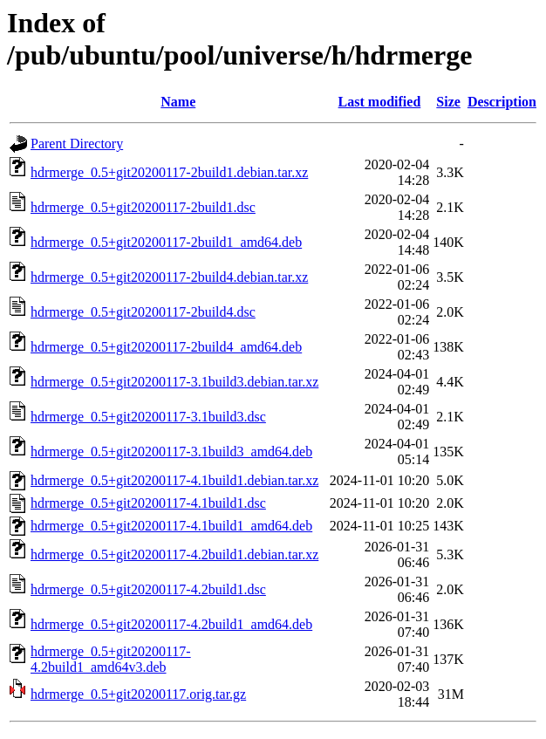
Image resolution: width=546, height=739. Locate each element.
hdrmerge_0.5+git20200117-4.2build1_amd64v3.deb (111, 659)
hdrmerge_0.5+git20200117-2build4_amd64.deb (166, 346)
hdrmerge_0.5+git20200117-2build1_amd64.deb (166, 242)
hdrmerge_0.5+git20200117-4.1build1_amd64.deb (171, 525)
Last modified (379, 101)
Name (177, 101)
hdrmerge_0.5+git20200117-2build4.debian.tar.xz (169, 277)
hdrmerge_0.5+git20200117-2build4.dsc (143, 311)
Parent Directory (77, 143)
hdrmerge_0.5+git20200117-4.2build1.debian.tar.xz (174, 554)
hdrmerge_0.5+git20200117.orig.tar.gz (138, 694)
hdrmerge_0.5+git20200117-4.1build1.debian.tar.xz (174, 480)
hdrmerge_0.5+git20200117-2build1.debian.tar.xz (169, 172)
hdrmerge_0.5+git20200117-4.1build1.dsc (148, 503)
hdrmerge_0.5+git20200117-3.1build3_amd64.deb (171, 451)
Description (502, 101)
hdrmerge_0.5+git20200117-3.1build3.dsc (148, 416)
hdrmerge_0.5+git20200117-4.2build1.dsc (148, 589)
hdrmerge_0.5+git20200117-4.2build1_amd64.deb (171, 624)
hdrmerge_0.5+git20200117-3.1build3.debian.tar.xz (174, 381)
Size (448, 101)
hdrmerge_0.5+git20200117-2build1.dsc (143, 207)
